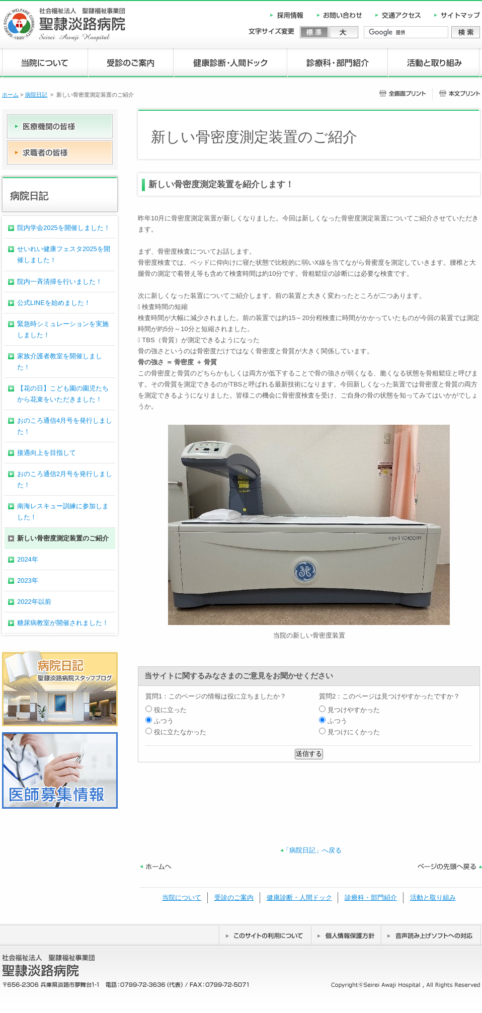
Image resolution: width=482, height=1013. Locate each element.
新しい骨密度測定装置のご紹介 (63, 538)
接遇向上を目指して (46, 452)
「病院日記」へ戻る (312, 850)
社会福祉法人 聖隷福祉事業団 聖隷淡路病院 (63, 25)
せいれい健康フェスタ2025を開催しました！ (63, 254)
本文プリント (456, 93)
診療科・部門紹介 (337, 63)
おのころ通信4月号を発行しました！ (64, 426)
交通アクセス (398, 15)
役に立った (166, 710)
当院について (45, 63)
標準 (314, 32)
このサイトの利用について (265, 935)
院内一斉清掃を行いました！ (59, 281)
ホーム (10, 95)
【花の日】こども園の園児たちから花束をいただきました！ (63, 393)
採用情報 (290, 15)
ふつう (159, 721)
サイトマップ (454, 15)
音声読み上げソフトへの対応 (431, 935)
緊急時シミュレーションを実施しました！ (63, 329)
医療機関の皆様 (60, 127)
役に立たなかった (175, 732)
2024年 (27, 559)
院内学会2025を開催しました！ (63, 227)
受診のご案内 (131, 63)
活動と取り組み (434, 63)
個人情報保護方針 (346, 935)
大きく (343, 32)
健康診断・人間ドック (230, 63)
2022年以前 (34, 601)
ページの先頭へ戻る (450, 867)
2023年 (27, 580)
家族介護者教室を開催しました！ (59, 361)
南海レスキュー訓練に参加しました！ (63, 511)
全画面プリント (405, 93)
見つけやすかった (349, 710)
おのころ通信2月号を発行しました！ (64, 479)
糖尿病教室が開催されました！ (63, 623)
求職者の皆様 (60, 152)
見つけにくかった (349, 732)
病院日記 (36, 95)
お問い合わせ (339, 15)
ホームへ (156, 867)
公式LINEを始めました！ (54, 302)
